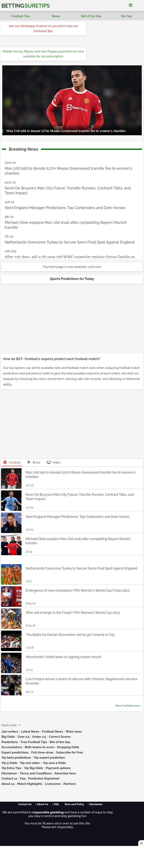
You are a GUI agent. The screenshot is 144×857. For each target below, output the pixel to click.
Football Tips (20, 16)
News (56, 16)
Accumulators (11, 747)
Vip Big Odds (33, 768)
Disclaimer (9, 773)
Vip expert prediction (49, 757)
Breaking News (23, 148)
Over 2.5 (23, 737)
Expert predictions (14, 752)
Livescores (53, 784)
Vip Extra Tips (11, 768)
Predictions (9, 742)
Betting (25, 5)
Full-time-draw (42, 752)
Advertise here (65, 773)
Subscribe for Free (69, 752)
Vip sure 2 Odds (54, 763)
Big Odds (8, 737)
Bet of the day (60, 742)
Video (54, 462)
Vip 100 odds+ (30, 763)
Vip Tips (126, 16)
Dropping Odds (68, 747)
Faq (22, 778)
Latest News (30, 731)
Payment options (58, 768)
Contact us (9, 778)
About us (8, 784)
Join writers (9, 731)
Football (12, 462)
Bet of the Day (91, 16)
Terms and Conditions (36, 773)
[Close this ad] (141, 843)
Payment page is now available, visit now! (72, 267)
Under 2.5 (39, 737)
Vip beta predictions (16, 757)
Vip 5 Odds (9, 763)
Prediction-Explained (43, 778)
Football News (52, 731)
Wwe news (74, 731)
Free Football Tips (34, 742)
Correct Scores (59, 737)
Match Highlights (29, 784)
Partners (69, 784)
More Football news (127, 705)
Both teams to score (39, 747)
